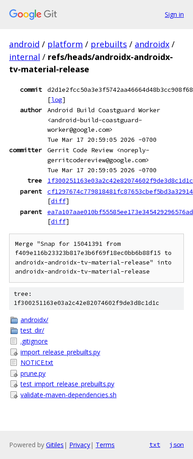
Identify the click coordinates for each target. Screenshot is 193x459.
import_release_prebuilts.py (60, 352)
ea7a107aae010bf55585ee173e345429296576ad (120, 212)
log (56, 99)
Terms (105, 444)
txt (154, 444)
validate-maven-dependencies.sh (68, 394)
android (24, 44)
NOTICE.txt (36, 362)
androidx (152, 44)
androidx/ (34, 319)
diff (58, 201)
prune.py (33, 373)
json (176, 444)
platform (65, 44)
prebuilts (109, 44)
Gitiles (55, 444)
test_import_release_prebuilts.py (67, 383)
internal (24, 56)
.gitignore (34, 341)
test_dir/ (32, 330)
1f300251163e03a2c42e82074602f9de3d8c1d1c (120, 180)
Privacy (79, 444)
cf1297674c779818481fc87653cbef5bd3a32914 (120, 191)
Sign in (174, 14)
